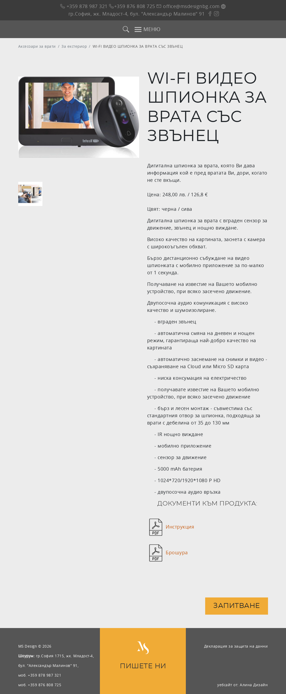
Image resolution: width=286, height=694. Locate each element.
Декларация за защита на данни (236, 646)
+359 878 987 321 (84, 6)
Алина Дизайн (254, 684)
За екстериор (74, 46)
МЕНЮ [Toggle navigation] (147, 29)
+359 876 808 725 (132, 6)
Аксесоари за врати (37, 46)
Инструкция (180, 527)
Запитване (236, 606)
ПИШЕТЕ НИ (143, 666)
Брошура (177, 552)
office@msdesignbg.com (188, 6)
